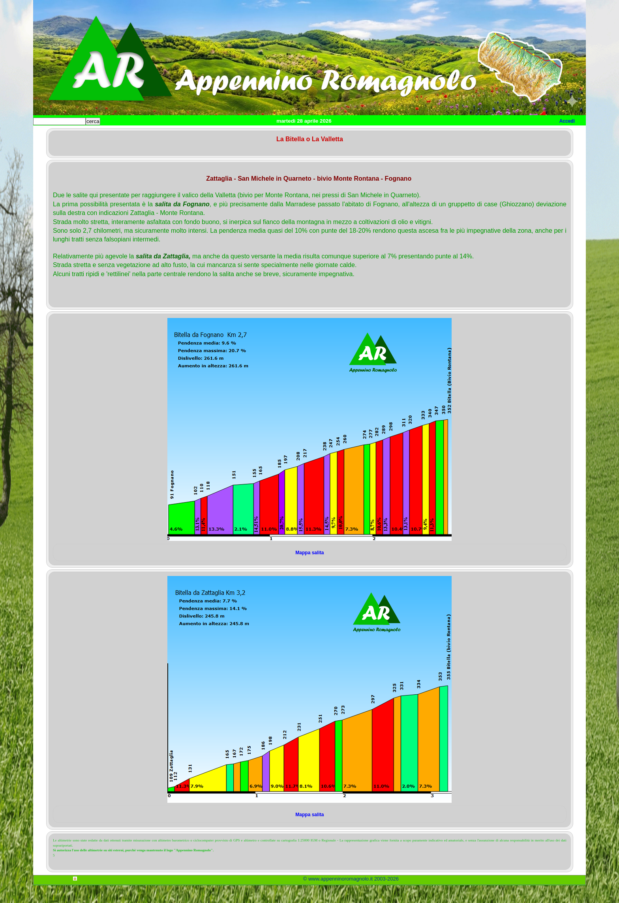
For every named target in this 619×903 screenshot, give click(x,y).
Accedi (567, 121)
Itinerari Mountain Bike (281, 134)
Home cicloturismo (99, 134)
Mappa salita (309, 570)
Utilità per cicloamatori (350, 134)
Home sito (51, 134)
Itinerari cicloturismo (215, 134)
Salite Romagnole (155, 134)
